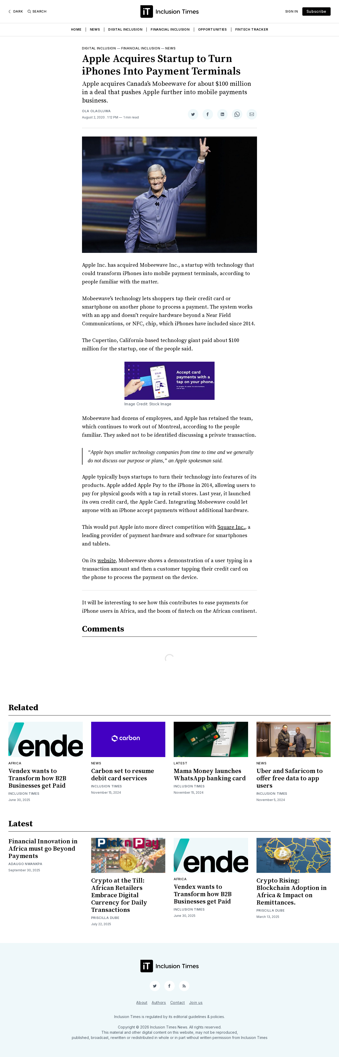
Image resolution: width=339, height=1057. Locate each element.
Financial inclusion (140, 48)
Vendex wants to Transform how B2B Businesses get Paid (37, 778)
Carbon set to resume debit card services (122, 774)
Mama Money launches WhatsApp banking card (210, 774)
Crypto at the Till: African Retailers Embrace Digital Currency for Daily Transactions (119, 895)
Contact (177, 1002)
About (141, 1002)
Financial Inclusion (170, 29)
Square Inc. (231, 527)
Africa (14, 763)
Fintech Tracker (251, 29)
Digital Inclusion (125, 29)
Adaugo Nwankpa (25, 864)
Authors (159, 1002)
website (106, 561)
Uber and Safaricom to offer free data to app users (289, 778)
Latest (180, 763)
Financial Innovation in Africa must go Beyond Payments (43, 849)
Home (76, 29)
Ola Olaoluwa (96, 111)
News (95, 29)
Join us (196, 1002)
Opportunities (212, 29)
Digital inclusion (99, 48)
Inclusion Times (24, 793)
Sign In (291, 11)
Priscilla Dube (105, 918)
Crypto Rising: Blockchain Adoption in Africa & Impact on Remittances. (291, 892)
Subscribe (316, 11)
